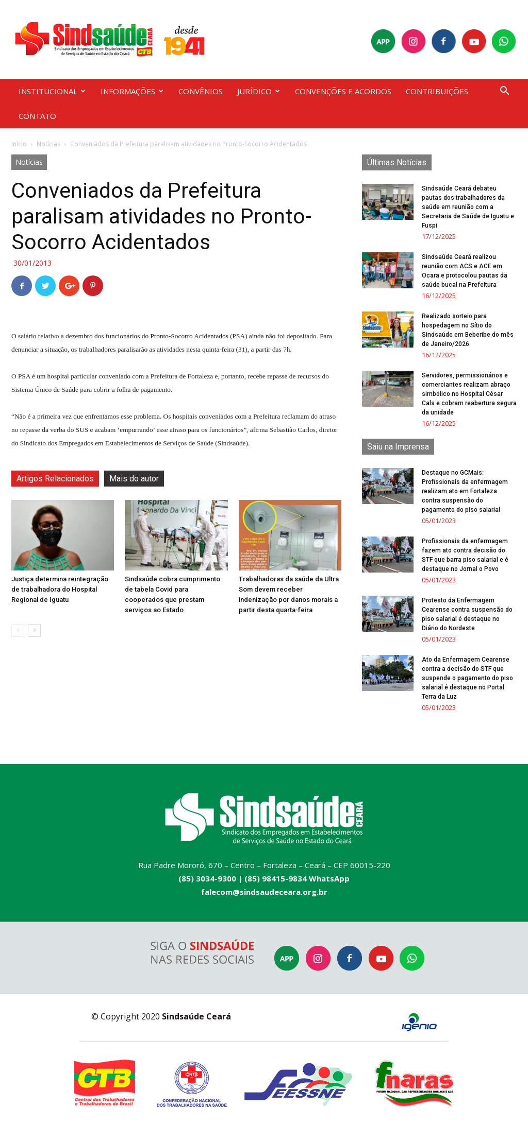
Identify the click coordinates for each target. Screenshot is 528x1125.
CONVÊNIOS (200, 91)
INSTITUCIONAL (52, 91)
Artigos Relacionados (55, 478)
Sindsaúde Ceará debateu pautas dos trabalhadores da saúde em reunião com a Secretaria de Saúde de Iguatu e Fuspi (468, 207)
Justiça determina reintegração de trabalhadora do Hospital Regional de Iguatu (59, 589)
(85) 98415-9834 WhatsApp (297, 878)
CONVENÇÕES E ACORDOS (343, 91)
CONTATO (37, 116)
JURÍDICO (258, 91)
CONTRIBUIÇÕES (437, 91)
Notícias (48, 144)
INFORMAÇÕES (132, 91)
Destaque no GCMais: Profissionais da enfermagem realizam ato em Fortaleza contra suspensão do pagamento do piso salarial (465, 491)
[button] (504, 92)
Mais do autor (134, 478)
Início (19, 144)
